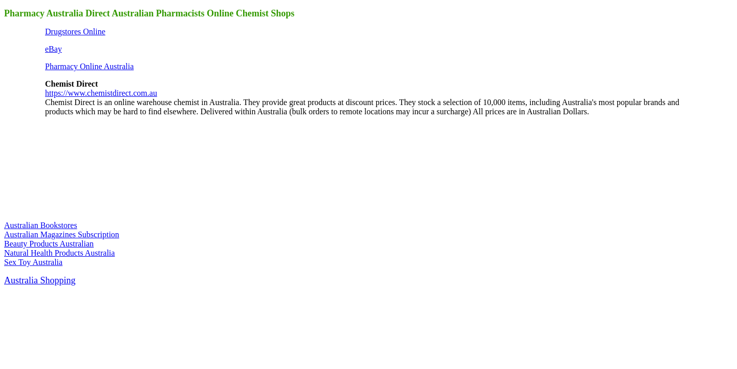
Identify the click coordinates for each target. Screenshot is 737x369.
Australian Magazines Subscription (61, 234)
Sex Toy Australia (33, 262)
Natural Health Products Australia (59, 253)
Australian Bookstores (40, 225)
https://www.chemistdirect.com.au (101, 93)
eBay (53, 49)
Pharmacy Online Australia (89, 66)
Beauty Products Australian (49, 243)
